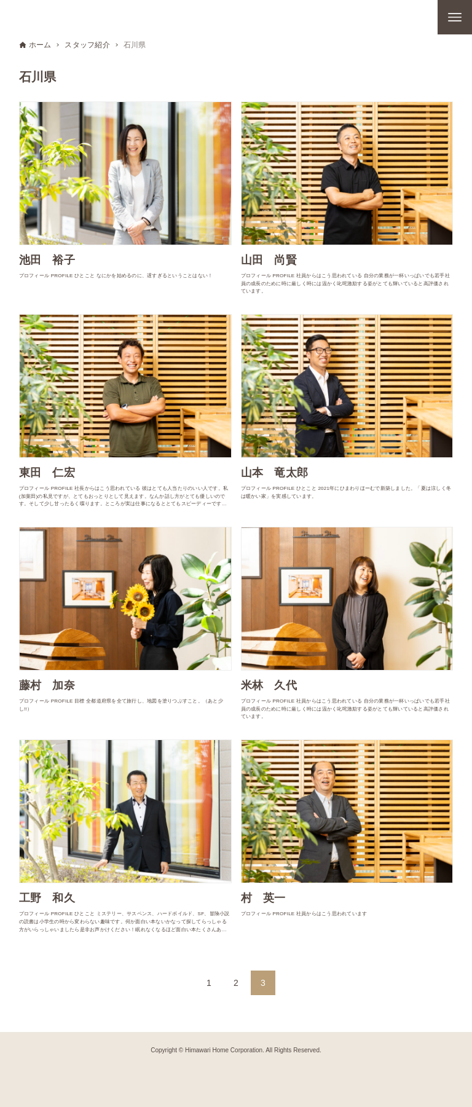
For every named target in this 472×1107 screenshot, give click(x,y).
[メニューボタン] (455, 17)
